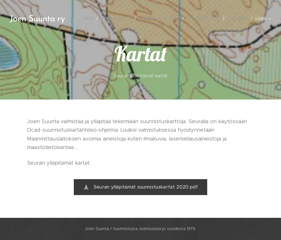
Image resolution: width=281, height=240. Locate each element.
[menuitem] (90, 18)
